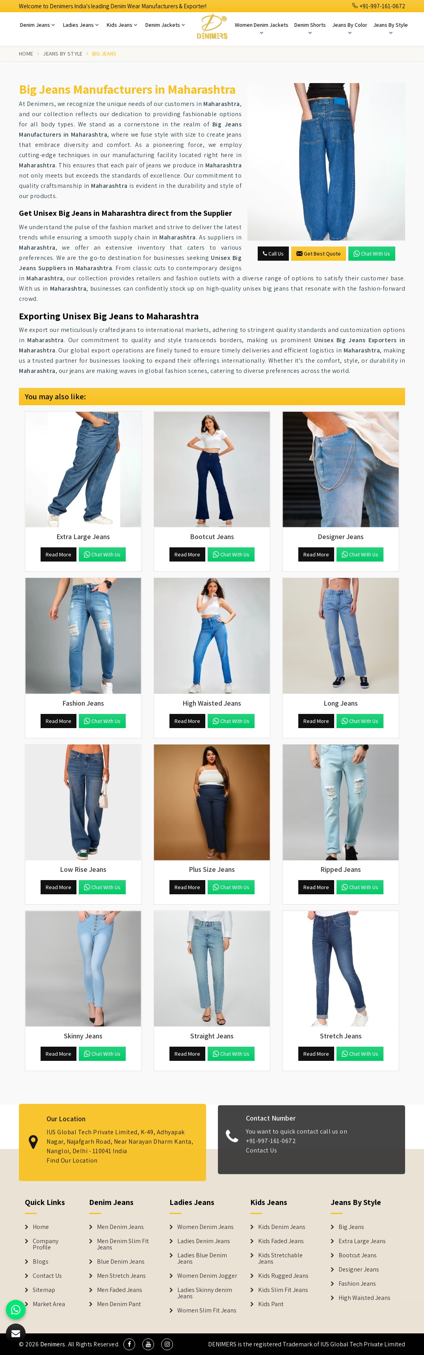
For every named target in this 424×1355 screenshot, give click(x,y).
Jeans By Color (349, 28)
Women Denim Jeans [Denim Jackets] (205, 1227)
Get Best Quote (318, 253)
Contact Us (261, 1156)
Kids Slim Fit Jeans (283, 1290)
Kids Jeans (122, 24)
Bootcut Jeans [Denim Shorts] (357, 1255)
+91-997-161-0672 (378, 6)
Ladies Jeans (81, 24)
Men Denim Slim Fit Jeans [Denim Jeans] (123, 1244)
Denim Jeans (37, 24)
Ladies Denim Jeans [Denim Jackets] (203, 1241)
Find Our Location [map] (72, 1154)
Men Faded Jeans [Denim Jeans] (119, 1290)
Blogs (40, 1262)
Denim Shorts (310, 28)
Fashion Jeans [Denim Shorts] (357, 1284)
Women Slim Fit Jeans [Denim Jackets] (206, 1310)
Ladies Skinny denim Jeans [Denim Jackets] (204, 1293)
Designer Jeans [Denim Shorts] (358, 1269)
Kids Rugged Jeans (283, 1276)
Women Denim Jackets (261, 28)
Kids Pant (271, 1304)
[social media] (129, 1344)
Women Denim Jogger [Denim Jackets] (207, 1276)
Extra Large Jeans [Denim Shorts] (362, 1241)
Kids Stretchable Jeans (280, 1258)
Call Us (273, 253)
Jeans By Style (390, 28)
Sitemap (44, 1290)
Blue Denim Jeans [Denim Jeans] (121, 1262)
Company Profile (45, 1244)
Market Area (49, 1304)
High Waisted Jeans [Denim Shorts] (364, 1298)
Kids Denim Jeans (281, 1227)
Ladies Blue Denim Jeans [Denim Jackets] (202, 1258)
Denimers (52, 1344)
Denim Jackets (165, 24)
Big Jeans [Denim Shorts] (351, 1227)
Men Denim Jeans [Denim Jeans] (120, 1227)
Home (26, 53)
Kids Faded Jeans (281, 1241)
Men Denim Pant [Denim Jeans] (119, 1304)
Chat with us (371, 253)
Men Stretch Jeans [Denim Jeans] (121, 1276)
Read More (58, 554)
